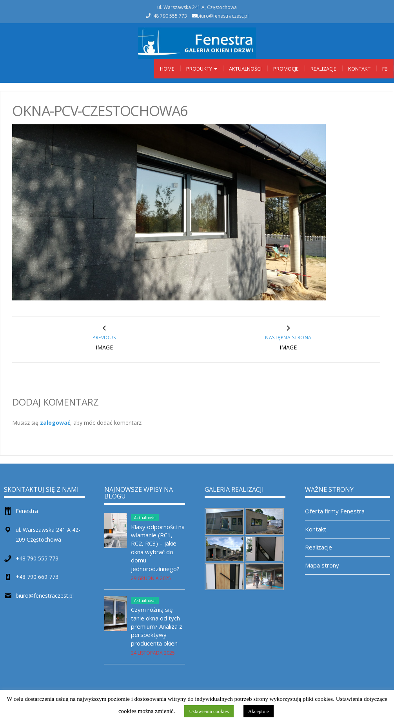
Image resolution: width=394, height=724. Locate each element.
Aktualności (245, 68)
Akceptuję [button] (258, 711)
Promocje (286, 68)
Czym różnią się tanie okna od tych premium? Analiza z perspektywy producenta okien (156, 626)
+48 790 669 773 (37, 576)
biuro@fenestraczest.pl (223, 16)
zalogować (55, 422)
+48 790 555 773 (37, 558)
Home (167, 68)
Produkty (201, 68)
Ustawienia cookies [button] (209, 711)
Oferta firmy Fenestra (335, 511)
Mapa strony (322, 565)
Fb (385, 68)
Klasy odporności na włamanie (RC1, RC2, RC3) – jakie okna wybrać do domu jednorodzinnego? (158, 548)
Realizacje (323, 68)
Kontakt (359, 68)
